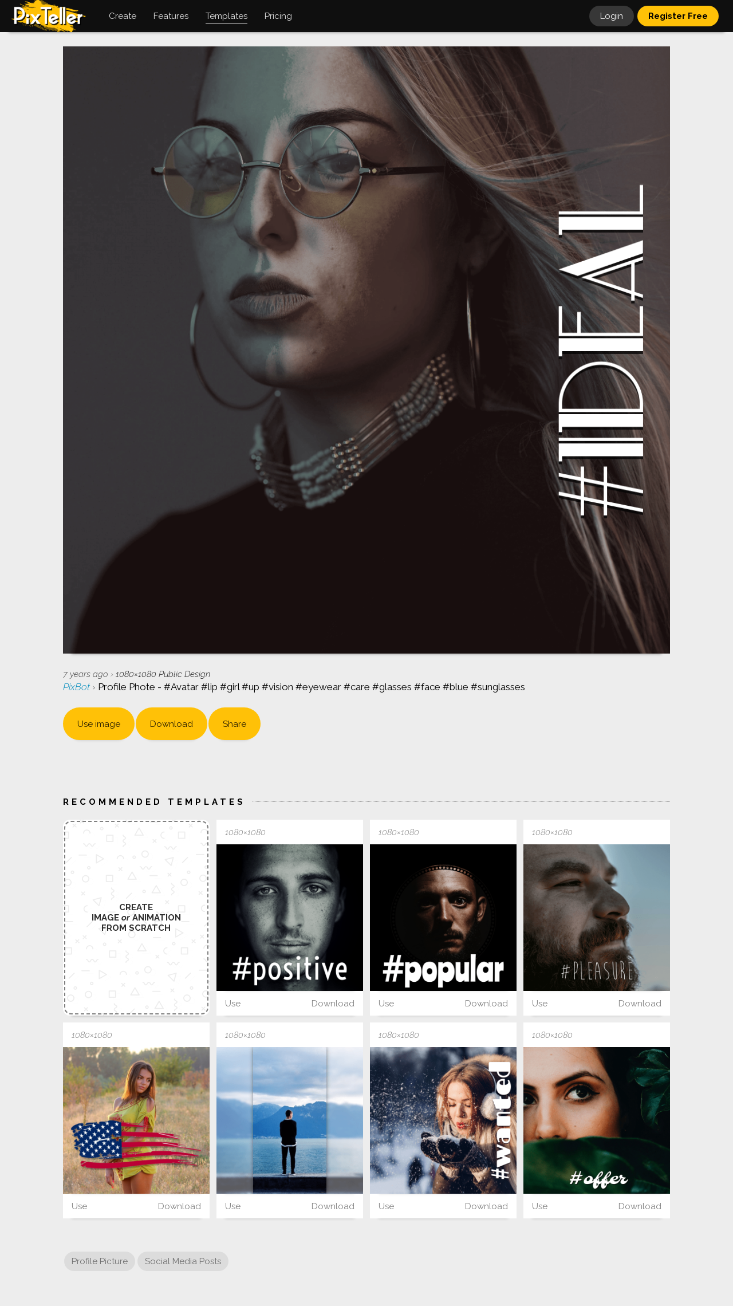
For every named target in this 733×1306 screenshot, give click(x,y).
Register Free (678, 16)
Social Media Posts (183, 1261)
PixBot (77, 687)
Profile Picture (100, 1261)
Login (611, 16)
